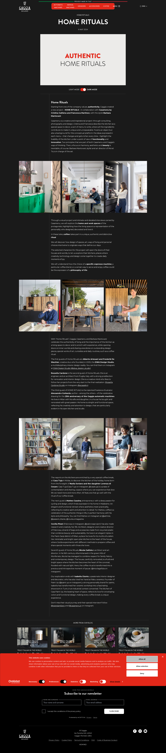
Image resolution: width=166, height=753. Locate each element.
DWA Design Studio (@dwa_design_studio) (72, 368)
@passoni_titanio (58, 519)
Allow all (142, 726)
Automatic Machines (51, 6)
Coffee (110, 6)
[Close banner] (162, 723)
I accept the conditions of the (64, 711)
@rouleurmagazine (75, 519)
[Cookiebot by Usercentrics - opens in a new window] (14, 748)
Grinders (85, 6)
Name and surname (50, 699)
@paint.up (64, 583)
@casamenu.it (75, 606)
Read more (24, 663)
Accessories (98, 6)
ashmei (106, 516)
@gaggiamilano (58, 606)
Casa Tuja (72, 487)
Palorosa (68, 524)
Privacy (89, 717)
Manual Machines (70, 6)
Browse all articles (83, 674)
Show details (115, 749)
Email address (91, 699)
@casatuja (93, 487)
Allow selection (142, 733)
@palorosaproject (92, 524)
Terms (95, 717)
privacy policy (75, 711)
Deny (142, 740)
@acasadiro (83, 385)
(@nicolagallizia (98, 569)
